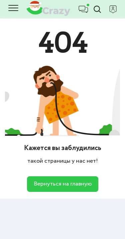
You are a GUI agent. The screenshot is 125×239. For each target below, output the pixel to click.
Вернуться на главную (63, 184)
